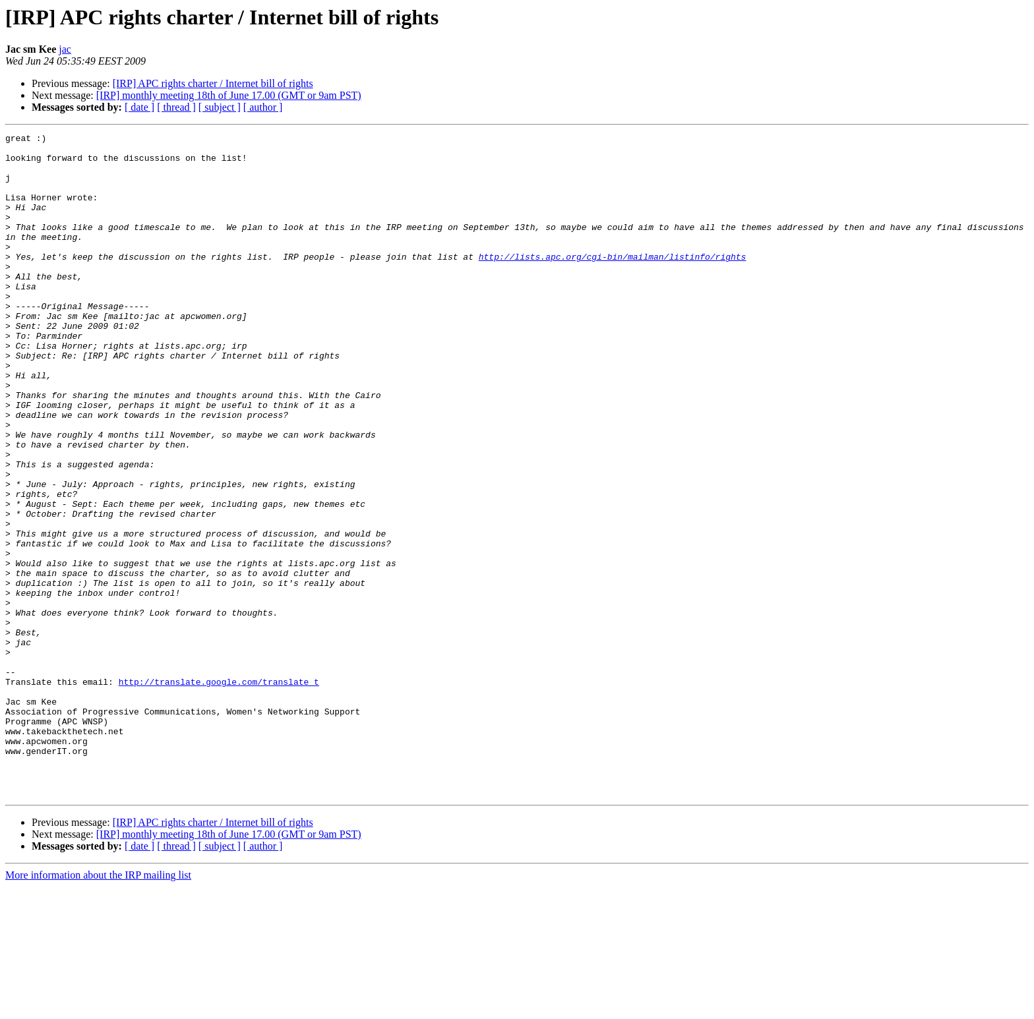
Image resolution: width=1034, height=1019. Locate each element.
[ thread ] (176, 107)
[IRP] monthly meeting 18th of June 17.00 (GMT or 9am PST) (228, 95)
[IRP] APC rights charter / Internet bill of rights (213, 83)
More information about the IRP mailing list (98, 1007)
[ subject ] (219, 107)
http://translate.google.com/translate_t (219, 792)
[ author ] (263, 107)
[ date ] (139, 107)
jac (65, 49)
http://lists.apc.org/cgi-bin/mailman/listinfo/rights (612, 282)
